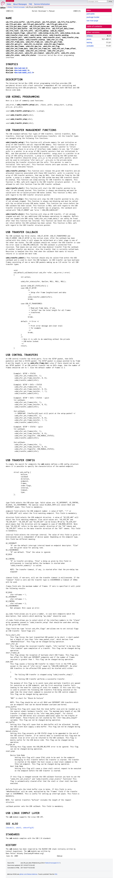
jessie (89, 39)
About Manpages (20, 4)
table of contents (94, 26)
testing (89, 42)
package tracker (93, 17)
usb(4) (18, 828)
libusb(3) (10, 828)
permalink (91, 14)
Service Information (42, 4)
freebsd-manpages (19, 7)
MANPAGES (9, 1)
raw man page (92, 21)
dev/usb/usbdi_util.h (24, 72)
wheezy (9, 7)
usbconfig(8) (28, 828)
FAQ (30, 4)
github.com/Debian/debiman (28, 874)
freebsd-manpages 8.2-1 (52, 863)
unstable (90, 46)
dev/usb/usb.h (21, 68)
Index (9, 4)
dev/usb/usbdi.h (21, 70)
